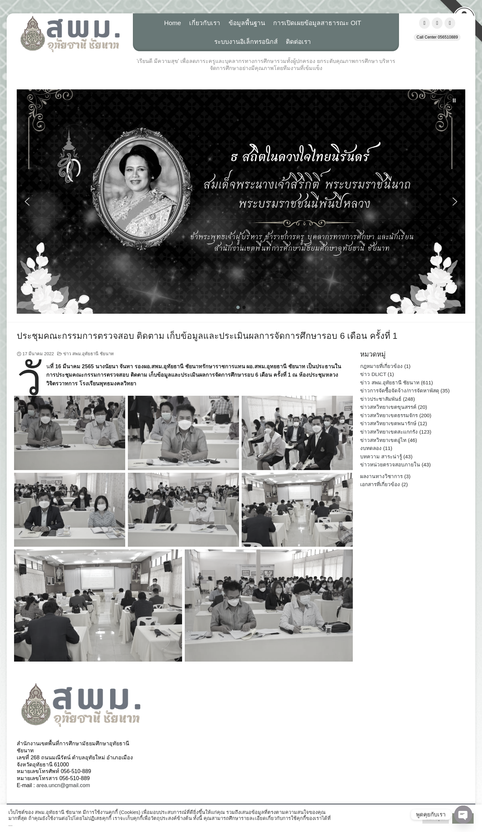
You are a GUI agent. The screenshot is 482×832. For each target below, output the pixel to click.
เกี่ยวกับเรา (204, 22)
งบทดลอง (371, 448)
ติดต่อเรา (298, 41)
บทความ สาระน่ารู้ (381, 456)
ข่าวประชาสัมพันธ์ (380, 399)
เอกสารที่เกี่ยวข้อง (380, 484)
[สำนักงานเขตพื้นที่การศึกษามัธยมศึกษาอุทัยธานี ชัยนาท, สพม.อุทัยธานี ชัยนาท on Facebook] (424, 23)
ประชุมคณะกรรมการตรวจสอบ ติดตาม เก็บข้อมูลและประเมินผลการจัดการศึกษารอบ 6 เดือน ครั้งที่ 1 (207, 336)
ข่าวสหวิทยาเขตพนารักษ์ (388, 423)
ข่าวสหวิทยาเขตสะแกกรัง (389, 432)
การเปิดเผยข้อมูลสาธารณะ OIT (317, 22)
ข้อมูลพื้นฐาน (247, 22)
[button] (241, 201)
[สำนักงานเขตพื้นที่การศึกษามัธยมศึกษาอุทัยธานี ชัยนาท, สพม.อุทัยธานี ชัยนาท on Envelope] (450, 23)
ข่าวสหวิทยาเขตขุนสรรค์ (388, 407)
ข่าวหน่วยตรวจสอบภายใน (390, 464)
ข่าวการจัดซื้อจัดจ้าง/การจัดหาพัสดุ (399, 390)
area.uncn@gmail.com (63, 785)
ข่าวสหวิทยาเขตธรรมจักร (389, 415)
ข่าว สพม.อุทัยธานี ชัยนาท (88, 353)
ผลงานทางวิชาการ (381, 476)
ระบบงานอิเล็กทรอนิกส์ (246, 41)
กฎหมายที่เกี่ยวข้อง (381, 366)
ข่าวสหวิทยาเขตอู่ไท (383, 440)
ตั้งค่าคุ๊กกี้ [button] (435, 818)
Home (172, 22)
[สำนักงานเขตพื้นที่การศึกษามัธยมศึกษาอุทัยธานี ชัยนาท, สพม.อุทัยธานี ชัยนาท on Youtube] (437, 23)
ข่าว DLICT (373, 374)
